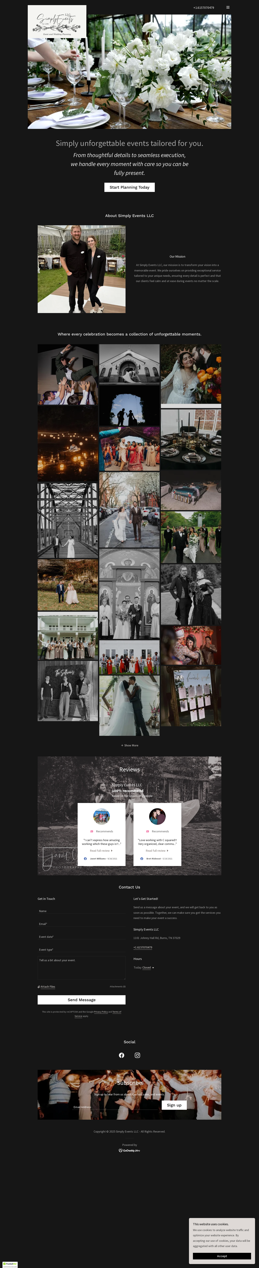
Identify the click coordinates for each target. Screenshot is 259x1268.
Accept (222, 1256)
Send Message (82, 1000)
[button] (228, 7)
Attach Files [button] (48, 986)
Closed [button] (146, 967)
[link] (57, 6)
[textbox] (82, 909)
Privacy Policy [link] (101, 1011)
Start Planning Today (129, 187)
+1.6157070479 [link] (203, 7)
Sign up (174, 1105)
